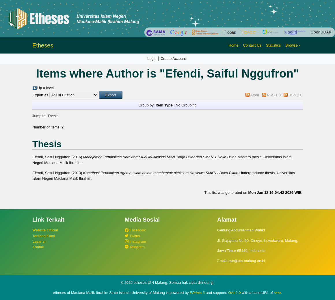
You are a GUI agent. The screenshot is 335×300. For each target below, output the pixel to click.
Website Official (45, 230)
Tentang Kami (43, 236)
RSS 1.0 (274, 95)
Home (233, 45)
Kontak (38, 247)
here (277, 293)
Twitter (132, 236)
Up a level (45, 88)
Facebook (135, 230)
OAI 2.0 (234, 292)
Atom (254, 95)
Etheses (42, 45)
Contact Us (252, 45)
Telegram (135, 247)
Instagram (135, 241)
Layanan (39, 241)
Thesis (52, 116)
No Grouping (186, 105)
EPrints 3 (197, 292)
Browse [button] (291, 45)
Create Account (173, 58)
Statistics (273, 45)
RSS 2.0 (295, 95)
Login (152, 58)
